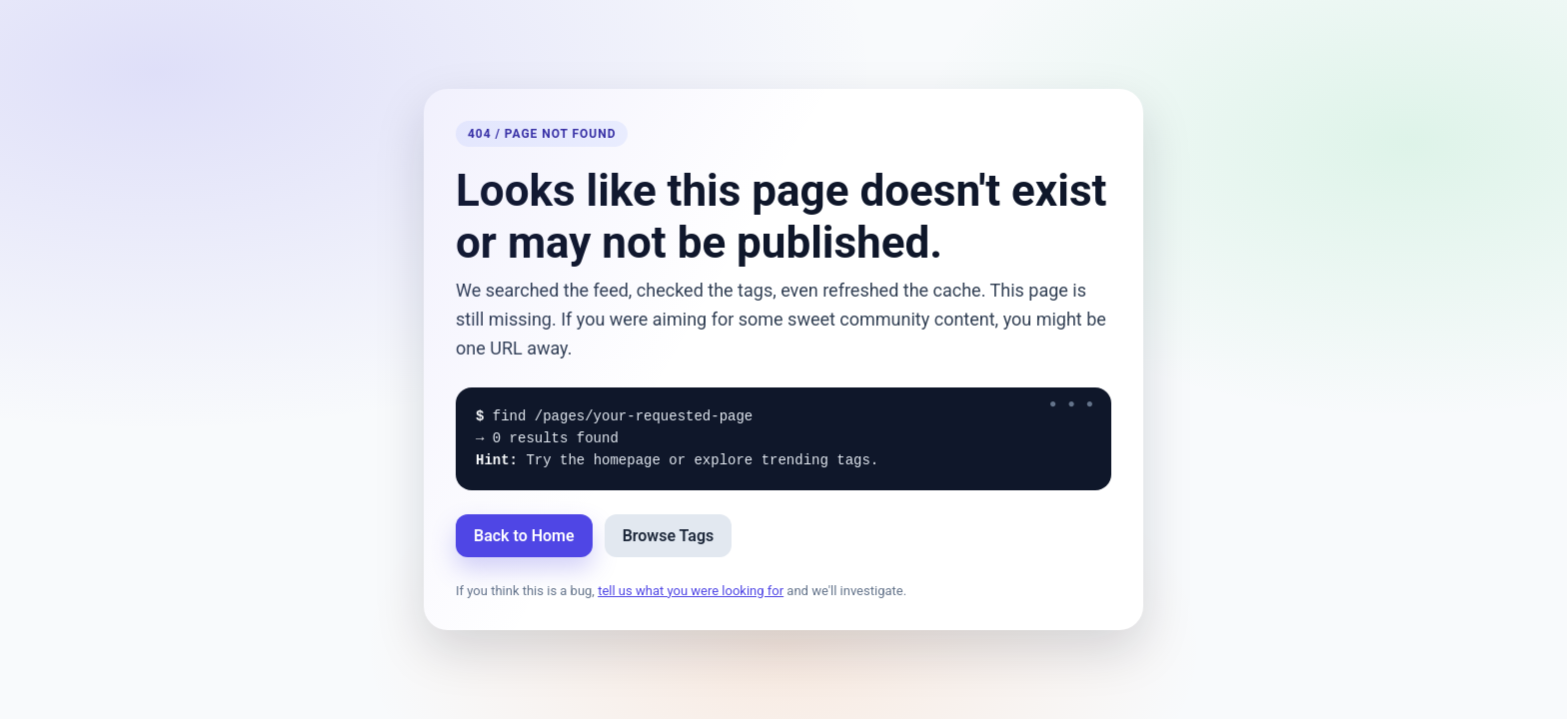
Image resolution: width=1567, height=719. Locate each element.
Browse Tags (669, 535)
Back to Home (524, 535)
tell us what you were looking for (691, 590)
